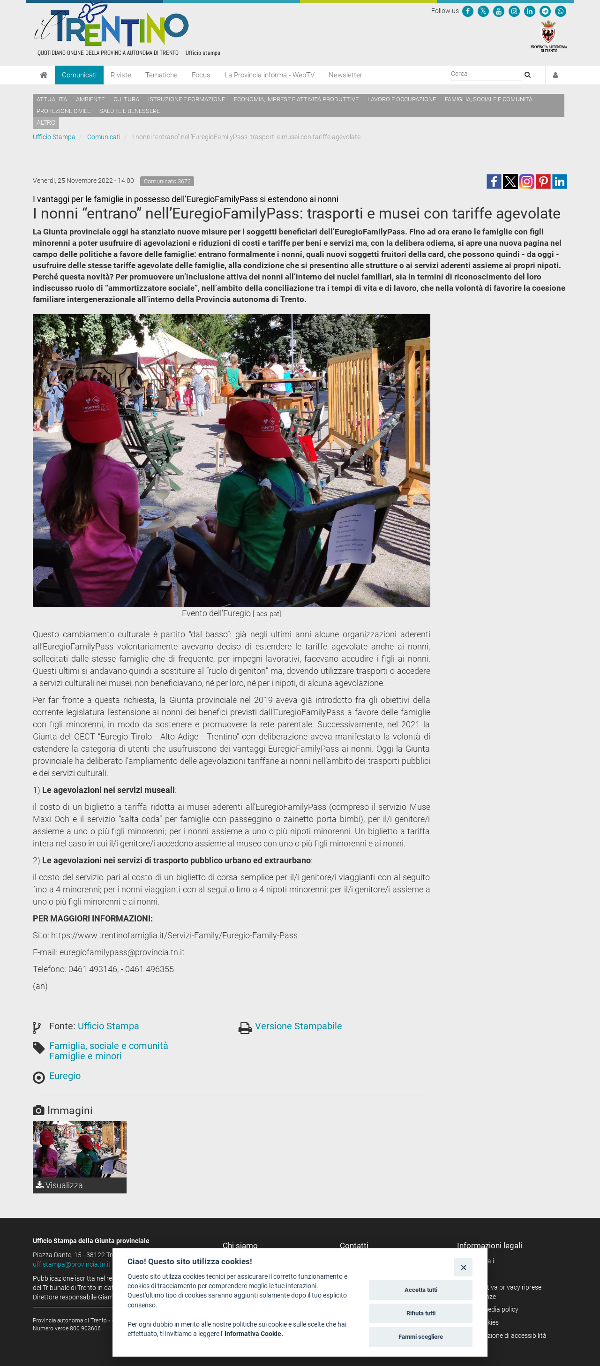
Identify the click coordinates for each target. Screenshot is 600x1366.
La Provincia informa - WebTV (270, 75)
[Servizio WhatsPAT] (560, 11)
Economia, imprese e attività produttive (296, 99)
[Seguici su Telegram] (545, 11)
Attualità (52, 99)
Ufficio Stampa (54, 137)
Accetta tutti (421, 1289)
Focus (201, 75)
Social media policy (491, 1309)
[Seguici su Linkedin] (529, 11)
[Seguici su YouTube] (498, 11)
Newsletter (345, 75)
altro (46, 122)
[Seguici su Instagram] (514, 11)
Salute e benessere (129, 110)
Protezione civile (63, 110)
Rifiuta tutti (420, 1313)
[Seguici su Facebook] (467, 11)
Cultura (126, 99)
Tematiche (161, 75)
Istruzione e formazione (186, 99)
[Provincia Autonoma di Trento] (549, 35)
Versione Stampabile (298, 1026)
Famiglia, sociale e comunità (488, 99)
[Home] (44, 75)
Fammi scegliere (420, 1336)
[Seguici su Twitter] (483, 11)
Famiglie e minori (85, 1056)
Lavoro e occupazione (402, 99)
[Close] (463, 1267)
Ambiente (90, 99)
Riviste (121, 75)
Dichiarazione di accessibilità (505, 1335)
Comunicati (79, 75)
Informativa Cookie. (254, 1333)
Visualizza (59, 1185)
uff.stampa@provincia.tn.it (72, 1264)
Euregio (65, 1075)
